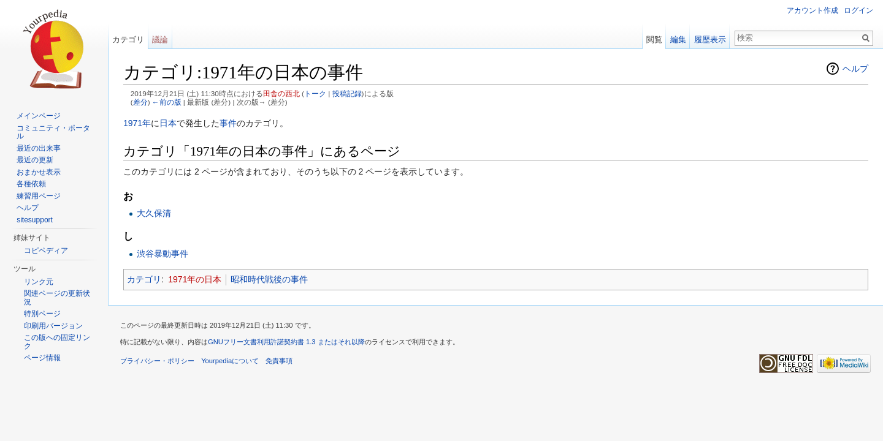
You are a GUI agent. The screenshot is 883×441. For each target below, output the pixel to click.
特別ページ (42, 313)
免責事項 (279, 360)
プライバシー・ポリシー (157, 360)
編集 (678, 39)
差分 (140, 102)
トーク (315, 93)
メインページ (39, 115)
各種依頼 (31, 183)
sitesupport (35, 220)
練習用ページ (39, 196)
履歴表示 (710, 39)
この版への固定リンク (57, 341)
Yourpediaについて (230, 360)
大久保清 (154, 213)
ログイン (858, 10)
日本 (168, 123)
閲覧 (654, 39)
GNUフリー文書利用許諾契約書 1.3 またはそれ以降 (286, 341)
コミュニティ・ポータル (53, 132)
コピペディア (46, 250)
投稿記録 (347, 93)
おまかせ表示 (39, 172)
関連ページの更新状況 (57, 297)
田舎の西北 (281, 93)
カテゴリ (144, 279)
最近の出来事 (39, 148)
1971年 (137, 123)
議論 (160, 39)
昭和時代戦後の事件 (269, 279)
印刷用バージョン (53, 326)
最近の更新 (35, 160)
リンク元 (38, 281)
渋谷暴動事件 (162, 253)
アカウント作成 (812, 10)
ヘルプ (855, 69)
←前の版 (167, 102)
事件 (228, 123)
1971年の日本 (194, 279)
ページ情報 (42, 357)
